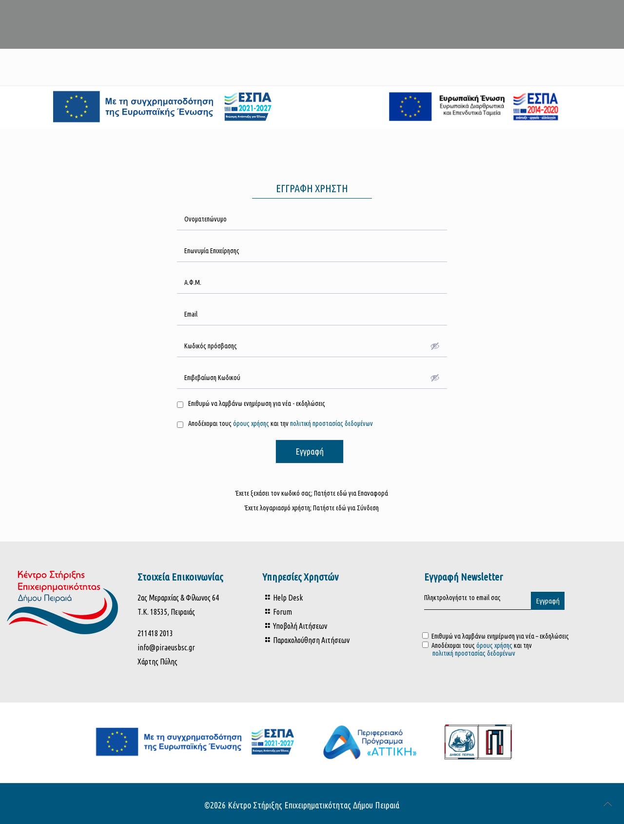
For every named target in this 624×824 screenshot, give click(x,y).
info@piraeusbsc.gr (166, 647)
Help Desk (288, 597)
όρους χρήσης (250, 423)
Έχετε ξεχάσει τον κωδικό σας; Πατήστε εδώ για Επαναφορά (311, 493)
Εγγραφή (309, 451)
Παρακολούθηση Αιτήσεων (311, 640)
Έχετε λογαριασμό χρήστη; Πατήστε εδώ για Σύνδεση (312, 508)
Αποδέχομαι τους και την (505, 649)
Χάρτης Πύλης (157, 661)
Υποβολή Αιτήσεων (300, 626)
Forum (282, 611)
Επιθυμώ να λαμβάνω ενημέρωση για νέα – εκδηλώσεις (495, 636)
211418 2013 (155, 633)
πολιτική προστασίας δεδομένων (331, 423)
